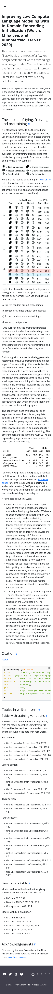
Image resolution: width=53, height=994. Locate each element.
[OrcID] (49, 979)
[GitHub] (33, 974)
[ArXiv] (45, 979)
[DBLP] (49, 974)
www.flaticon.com (16, 957)
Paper (5, 659)
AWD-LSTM (45, 179)
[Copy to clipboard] (49, 667)
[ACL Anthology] (37, 974)
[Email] (4, 974)
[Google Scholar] (45, 974)
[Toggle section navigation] (5, 6)
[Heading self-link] (28, 124)
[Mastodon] (21, 974)
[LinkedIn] (16, 974)
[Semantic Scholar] (41, 974)
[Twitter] (10, 974)
